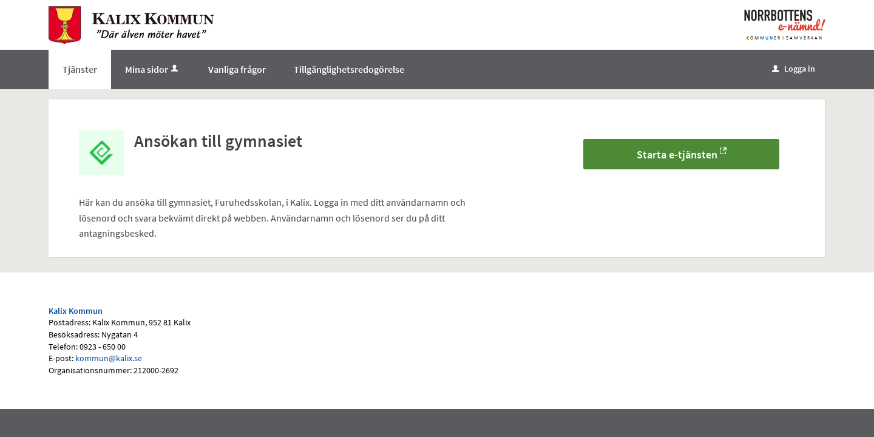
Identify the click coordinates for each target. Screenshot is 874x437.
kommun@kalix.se (108, 358)
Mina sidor (152, 69)
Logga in (793, 68)
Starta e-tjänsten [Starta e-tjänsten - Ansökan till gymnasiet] (677, 154)
